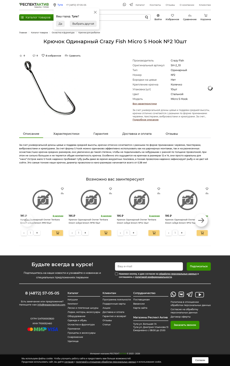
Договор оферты (181, 316)
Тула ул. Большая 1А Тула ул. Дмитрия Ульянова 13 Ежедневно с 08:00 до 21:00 (150, 327)
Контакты (155, 5)
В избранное (53, 55)
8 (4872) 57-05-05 (42, 293)
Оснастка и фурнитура (81, 324)
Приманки (74, 328)
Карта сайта (140, 307)
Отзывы (170, 5)
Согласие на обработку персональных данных (184, 311)
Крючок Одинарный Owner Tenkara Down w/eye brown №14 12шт (136, 221)
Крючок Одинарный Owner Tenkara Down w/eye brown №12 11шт (184, 221)
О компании (187, 5)
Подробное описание (146, 119)
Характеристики (66, 134)
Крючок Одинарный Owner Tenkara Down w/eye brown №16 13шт (88, 221)
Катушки (73, 299)
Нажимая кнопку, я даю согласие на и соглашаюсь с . (159, 275)
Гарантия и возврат (114, 316)
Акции (106, 307)
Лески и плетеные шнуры (83, 307)
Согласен (200, 360)
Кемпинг (73, 303)
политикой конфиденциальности (153, 277)
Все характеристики (145, 103)
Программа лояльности (117, 299)
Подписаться (199, 266)
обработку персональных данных (178, 274)
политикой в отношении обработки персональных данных (106, 362)
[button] (201, 220)
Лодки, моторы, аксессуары (84, 312)
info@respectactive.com (51, 304)
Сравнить (74, 55)
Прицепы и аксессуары (82, 332)
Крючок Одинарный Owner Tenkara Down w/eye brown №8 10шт (40, 221)
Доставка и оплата (137, 134)
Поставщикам (141, 299)
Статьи (107, 324)
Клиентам (205, 5)
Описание (31, 134)
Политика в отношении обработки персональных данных (191, 304)
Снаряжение (75, 337)
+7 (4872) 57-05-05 (76, 5)
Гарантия (100, 134)
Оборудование (76, 316)
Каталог (140, 5)
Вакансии (139, 303)
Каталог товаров (38, 17)
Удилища (73, 341)
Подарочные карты (114, 303)
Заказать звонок (185, 324)
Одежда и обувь (77, 320)
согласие (69, 362)
